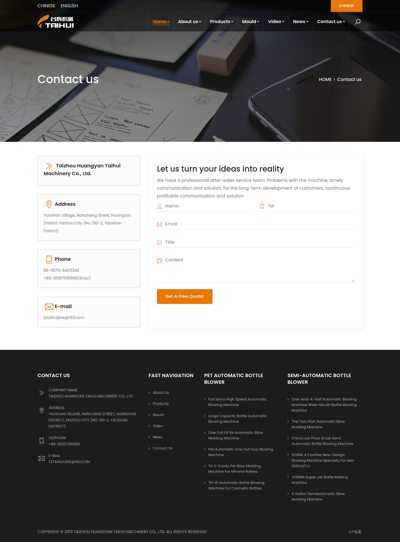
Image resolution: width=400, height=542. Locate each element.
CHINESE (46, 6)
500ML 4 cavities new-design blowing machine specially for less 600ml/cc (323, 460)
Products (221, 21)
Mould (250, 21)
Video (276, 21)
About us (189, 21)
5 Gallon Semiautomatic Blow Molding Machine (318, 496)
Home (161, 21)
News (301, 21)
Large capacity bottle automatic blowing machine (237, 418)
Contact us (331, 21)
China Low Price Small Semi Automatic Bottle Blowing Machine (322, 440)
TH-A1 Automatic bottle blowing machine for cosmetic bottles (236, 485)
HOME (325, 79)
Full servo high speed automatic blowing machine (237, 402)
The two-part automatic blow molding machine (318, 424)
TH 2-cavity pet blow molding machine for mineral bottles (234, 468)
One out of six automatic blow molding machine (235, 435)
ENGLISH (69, 6)
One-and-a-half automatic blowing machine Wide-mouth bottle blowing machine (324, 405)
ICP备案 (355, 531)
